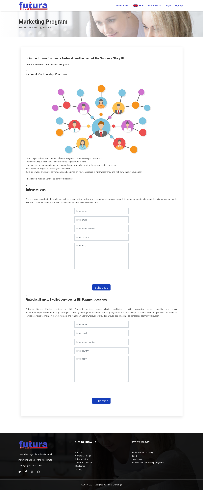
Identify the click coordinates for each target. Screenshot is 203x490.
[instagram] (38, 471)
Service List (137, 459)
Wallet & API (122, 5)
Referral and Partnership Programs (148, 462)
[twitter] (19, 471)
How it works (154, 5)
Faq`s (134, 455)
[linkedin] (32, 471)
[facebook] (26, 471)
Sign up (179, 5)
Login (168, 5)
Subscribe (101, 287)
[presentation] (98, 276)
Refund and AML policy (142, 452)
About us (79, 452)
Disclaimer (80, 466)
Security (79, 469)
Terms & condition (83, 462)
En (138, 5)
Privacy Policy (81, 459)
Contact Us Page (83, 455)
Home (22, 27)
